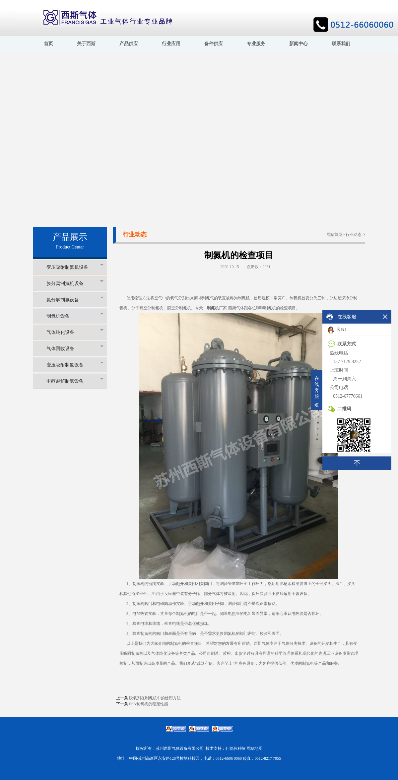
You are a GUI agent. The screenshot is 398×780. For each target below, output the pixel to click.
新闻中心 (298, 43)
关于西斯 (86, 43)
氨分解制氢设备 (74, 299)
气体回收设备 (74, 348)
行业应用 (171, 43)
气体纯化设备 (74, 332)
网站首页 (334, 234)
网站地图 (254, 748)
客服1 (337, 330)
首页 (48, 43)
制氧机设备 (74, 316)
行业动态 (354, 234)
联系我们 (341, 43)
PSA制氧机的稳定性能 (148, 704)
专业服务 (256, 43)
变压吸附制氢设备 (74, 364)
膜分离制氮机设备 (74, 283)
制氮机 (213, 308)
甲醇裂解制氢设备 (74, 381)
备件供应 (213, 43)
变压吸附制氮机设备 (74, 267)
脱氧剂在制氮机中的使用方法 (155, 698)
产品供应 (128, 43)
